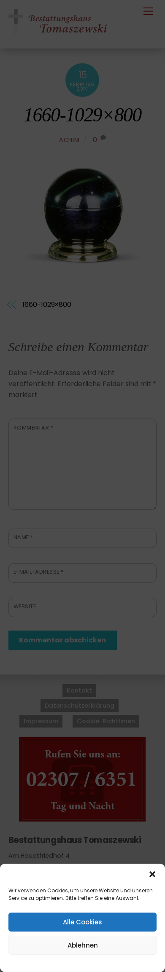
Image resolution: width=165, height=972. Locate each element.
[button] (152, 874)
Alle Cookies (82, 922)
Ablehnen (83, 945)
